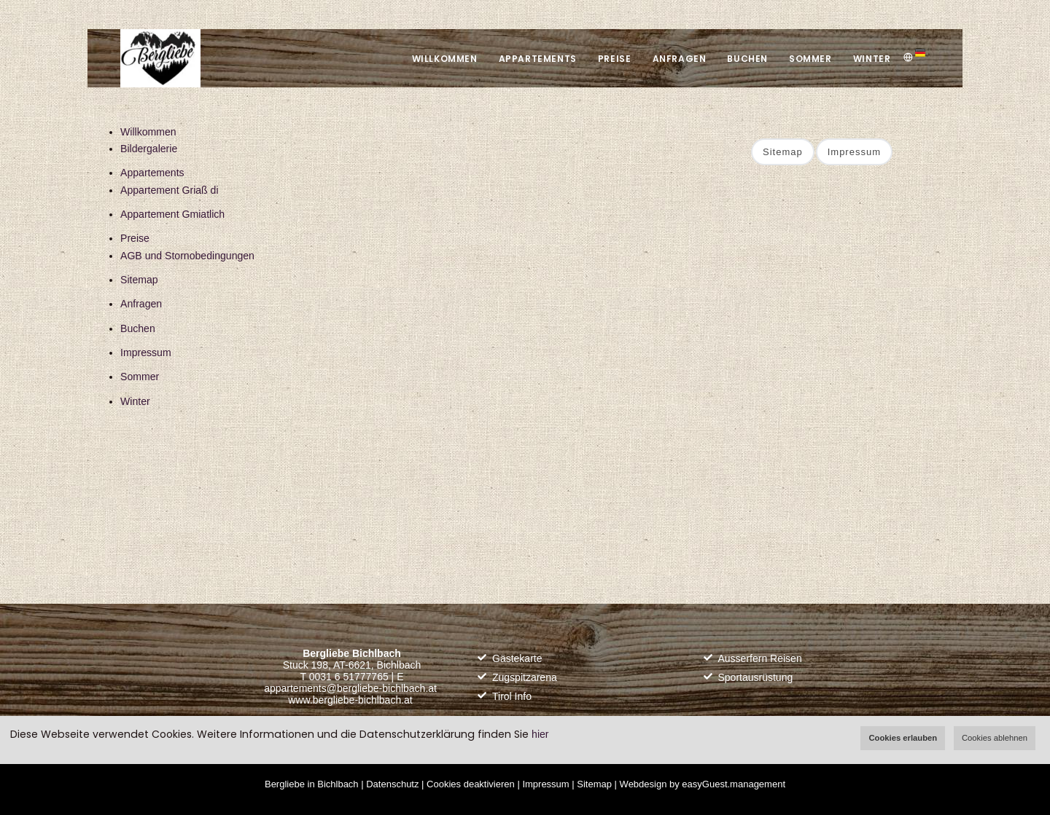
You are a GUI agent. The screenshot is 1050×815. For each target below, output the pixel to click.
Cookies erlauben (902, 737)
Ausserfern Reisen (760, 658)
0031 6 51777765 (349, 676)
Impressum (145, 352)
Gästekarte (517, 658)
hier (540, 734)
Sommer (809, 58)
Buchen (746, 58)
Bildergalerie (148, 148)
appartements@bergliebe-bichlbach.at (350, 688)
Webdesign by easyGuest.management (702, 784)
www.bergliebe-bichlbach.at (350, 700)
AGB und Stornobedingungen (187, 255)
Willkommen (440, 58)
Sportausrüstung (755, 677)
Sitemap (139, 280)
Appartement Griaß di (169, 190)
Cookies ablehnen (994, 737)
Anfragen (677, 58)
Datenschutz (392, 784)
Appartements (534, 58)
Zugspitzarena (524, 677)
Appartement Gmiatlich (172, 214)
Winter (871, 58)
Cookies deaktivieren (471, 784)
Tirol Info (512, 696)
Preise (612, 58)
